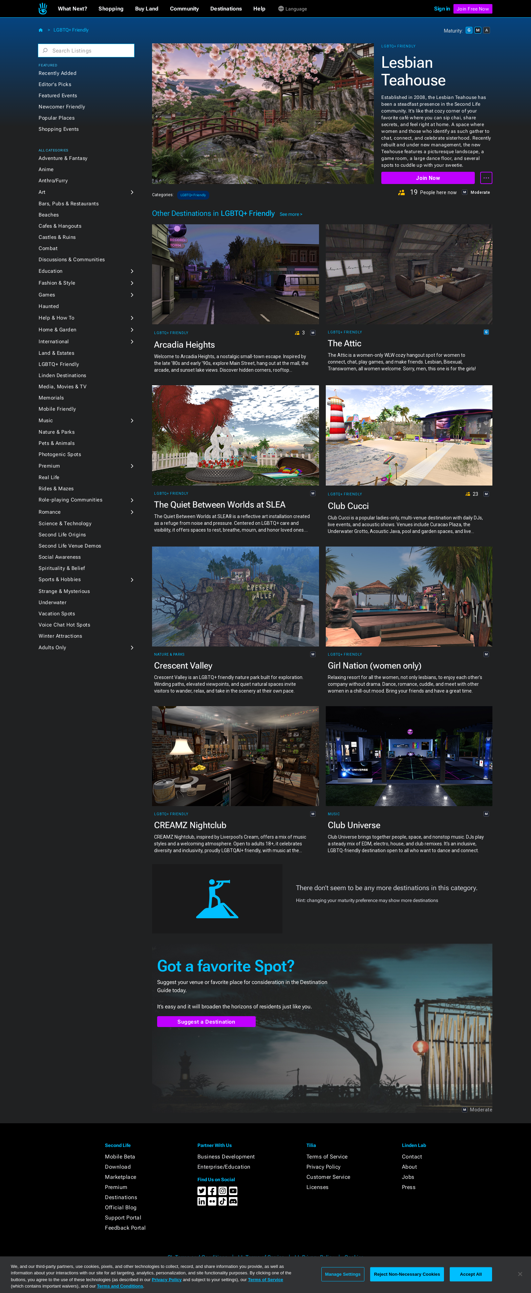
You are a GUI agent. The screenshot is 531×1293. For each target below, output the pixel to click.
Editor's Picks (55, 84)
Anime (46, 169)
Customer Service (328, 1177)
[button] (72, 9)
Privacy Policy (323, 1167)
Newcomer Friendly (62, 107)
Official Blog (121, 1207)
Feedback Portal (125, 1228)
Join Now (428, 178)
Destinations (121, 1197)
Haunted (49, 306)
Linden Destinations (62, 375)
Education (51, 271)
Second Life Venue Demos (70, 546)
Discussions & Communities (72, 259)
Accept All (471, 1274)
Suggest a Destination (206, 1022)
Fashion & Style (57, 283)
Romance (50, 512)
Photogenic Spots (60, 454)
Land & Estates (56, 353)
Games (47, 295)
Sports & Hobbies (60, 579)
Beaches (49, 215)
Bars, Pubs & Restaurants (69, 204)
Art (42, 192)
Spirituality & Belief (62, 568)
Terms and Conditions (120, 1286)
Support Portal (123, 1217)
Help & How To (57, 318)
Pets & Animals (57, 443)
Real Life (49, 477)
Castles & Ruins (57, 237)
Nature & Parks (57, 432)
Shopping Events (59, 129)
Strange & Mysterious (64, 591)
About (409, 1167)
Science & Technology (65, 523)
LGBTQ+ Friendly (71, 30)
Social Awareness (60, 557)
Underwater (52, 602)
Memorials (51, 398)
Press (409, 1187)
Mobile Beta (120, 1156)
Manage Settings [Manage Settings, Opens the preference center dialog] (343, 1274)
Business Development (226, 1156)
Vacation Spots (57, 614)
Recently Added (58, 73)
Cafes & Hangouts (60, 226)
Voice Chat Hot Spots (64, 625)
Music (46, 420)
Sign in (442, 8)
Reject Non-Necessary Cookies (407, 1274)
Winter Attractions (60, 636)
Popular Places (57, 118)
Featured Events (58, 96)
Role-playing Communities (70, 500)
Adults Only (52, 647)
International (54, 341)
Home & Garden (58, 330)
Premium (49, 466)
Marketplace (120, 1177)
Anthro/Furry (53, 181)
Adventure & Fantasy (63, 158)
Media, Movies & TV (62, 387)
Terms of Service (327, 1156)
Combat (48, 248)
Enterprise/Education (224, 1167)
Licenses (317, 1187)
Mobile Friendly (57, 409)
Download (118, 1167)
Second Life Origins (62, 535)
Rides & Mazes (56, 489)
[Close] (520, 1274)
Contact (412, 1156)
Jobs (408, 1177)
